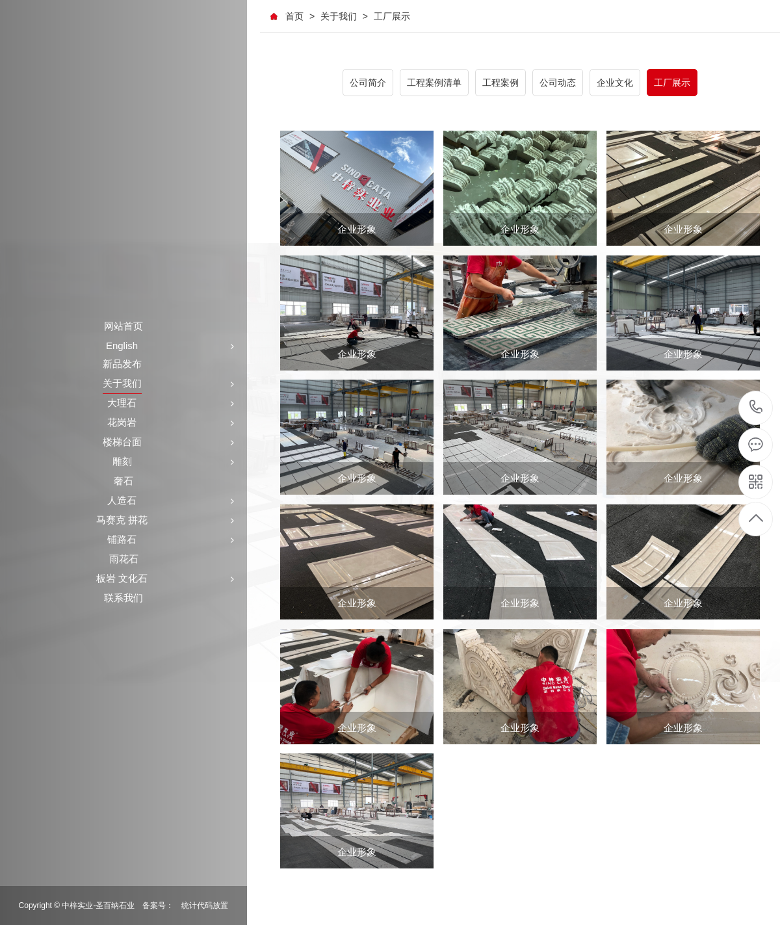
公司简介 (368, 82)
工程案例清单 (434, 82)
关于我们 (338, 16)
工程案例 (500, 82)
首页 (294, 16)
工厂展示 (392, 16)
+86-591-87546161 (756, 408)
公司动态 (558, 82)
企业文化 (615, 82)
